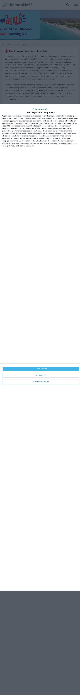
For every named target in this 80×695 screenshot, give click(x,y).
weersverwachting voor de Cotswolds (59, 412)
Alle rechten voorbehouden (30, 576)
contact (44, 524)
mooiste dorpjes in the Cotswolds (56, 431)
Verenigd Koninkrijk (12, 412)
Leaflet (54, 372)
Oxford (14, 386)
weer (4, 524)
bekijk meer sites (59, 459)
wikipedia (47, 435)
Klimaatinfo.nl (56, 576)
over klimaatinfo (47, 522)
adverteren (45, 529)
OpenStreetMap (63, 372)
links (43, 527)
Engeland (8, 409)
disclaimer (45, 532)
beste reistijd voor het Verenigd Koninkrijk (20, 458)
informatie (6, 529)
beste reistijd (7, 527)
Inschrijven (20, 560)
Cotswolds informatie (52, 428)
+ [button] (7, 340)
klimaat (5, 522)
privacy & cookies (48, 535)
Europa (7, 405)
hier (11, 299)
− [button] (7, 344)
